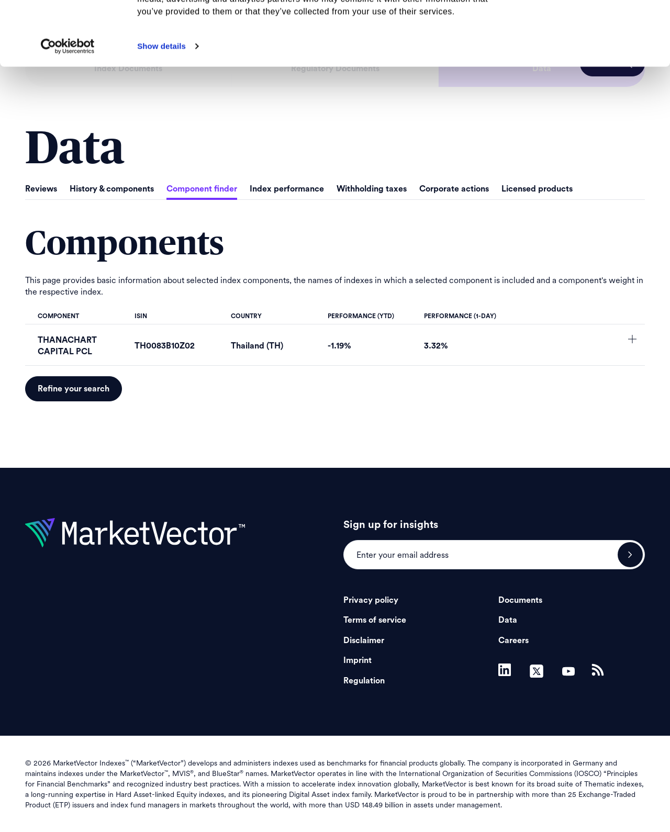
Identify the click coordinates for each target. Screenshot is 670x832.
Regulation (364, 681)
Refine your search (73, 389)
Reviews (41, 189)
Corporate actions (454, 189)
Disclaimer (363, 640)
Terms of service (374, 620)
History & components (112, 189)
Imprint (357, 660)
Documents (520, 600)
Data (507, 620)
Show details (161, 110)
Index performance (287, 189)
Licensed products (537, 189)
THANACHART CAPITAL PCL (67, 346)
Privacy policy (370, 600)
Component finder (201, 189)
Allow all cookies (583, 25)
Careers (513, 640)
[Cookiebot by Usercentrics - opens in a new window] (68, 110)
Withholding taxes (372, 189)
